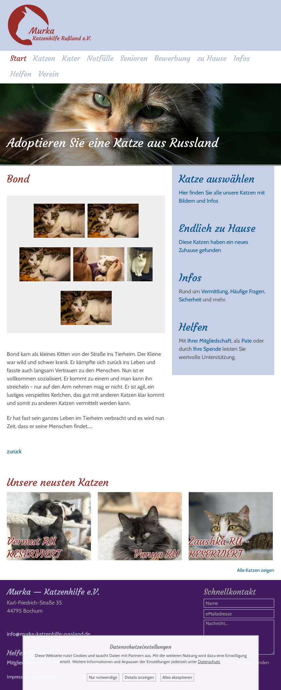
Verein (48, 74)
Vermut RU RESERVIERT (34, 547)
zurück (14, 451)
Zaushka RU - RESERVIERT (219, 547)
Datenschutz (209, 661)
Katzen (44, 58)
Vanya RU (156, 554)
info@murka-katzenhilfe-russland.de (48, 634)
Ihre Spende (207, 349)
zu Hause (212, 58)
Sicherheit (190, 299)
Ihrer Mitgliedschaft (209, 341)
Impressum (18, 677)
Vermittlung (214, 291)
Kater (71, 58)
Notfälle (100, 58)
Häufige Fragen (247, 291)
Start (18, 58)
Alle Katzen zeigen (255, 570)
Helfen (20, 74)
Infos (241, 58)
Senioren (133, 58)
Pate (246, 341)
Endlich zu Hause (217, 228)
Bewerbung (172, 58)
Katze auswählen (216, 179)
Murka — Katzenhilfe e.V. (53, 592)
